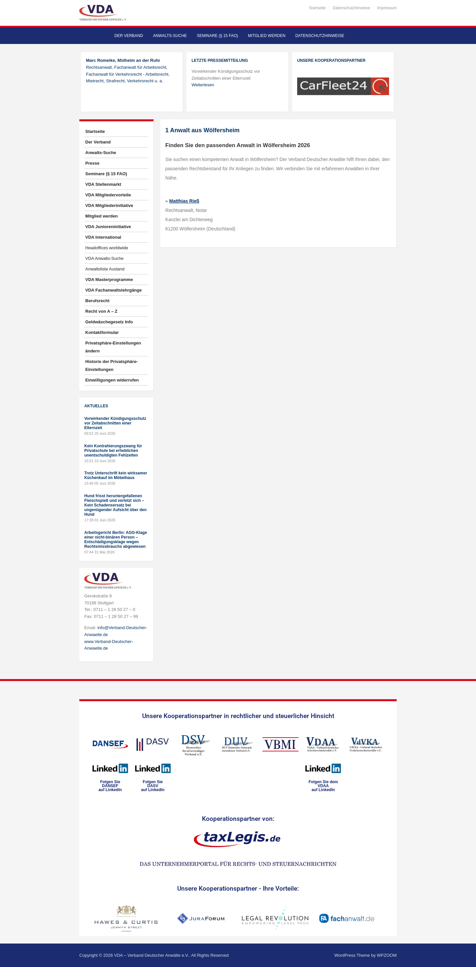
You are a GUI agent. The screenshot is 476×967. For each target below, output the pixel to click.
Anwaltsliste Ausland (105, 268)
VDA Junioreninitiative (108, 226)
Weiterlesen (202, 84)
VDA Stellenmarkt (103, 184)
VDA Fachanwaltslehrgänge (113, 290)
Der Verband (128, 35)
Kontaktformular (102, 332)
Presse (92, 163)
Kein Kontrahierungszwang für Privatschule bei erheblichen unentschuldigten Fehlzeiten (113, 451)
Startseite (317, 8)
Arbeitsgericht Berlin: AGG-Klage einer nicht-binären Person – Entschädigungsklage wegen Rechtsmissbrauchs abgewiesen (115, 539)
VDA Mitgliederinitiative (109, 205)
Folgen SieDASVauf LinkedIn (153, 786)
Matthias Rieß (184, 201)
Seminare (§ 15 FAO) (217, 35)
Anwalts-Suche (170, 35)
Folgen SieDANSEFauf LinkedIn (110, 786)
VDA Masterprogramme (109, 279)
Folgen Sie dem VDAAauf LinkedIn (323, 786)
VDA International (103, 237)
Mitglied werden (266, 35)
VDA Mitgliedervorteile (108, 194)
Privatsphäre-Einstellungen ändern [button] (113, 347)
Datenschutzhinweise (351, 8)
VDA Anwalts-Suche (104, 258)
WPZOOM (387, 955)
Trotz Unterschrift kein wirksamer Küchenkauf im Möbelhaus (115, 475)
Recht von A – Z (101, 311)
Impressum (387, 8)
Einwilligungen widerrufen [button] (112, 380)
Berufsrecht (97, 300)
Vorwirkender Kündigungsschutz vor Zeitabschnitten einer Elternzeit (115, 423)
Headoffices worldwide (106, 247)
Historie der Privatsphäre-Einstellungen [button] (111, 365)
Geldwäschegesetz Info (109, 321)
